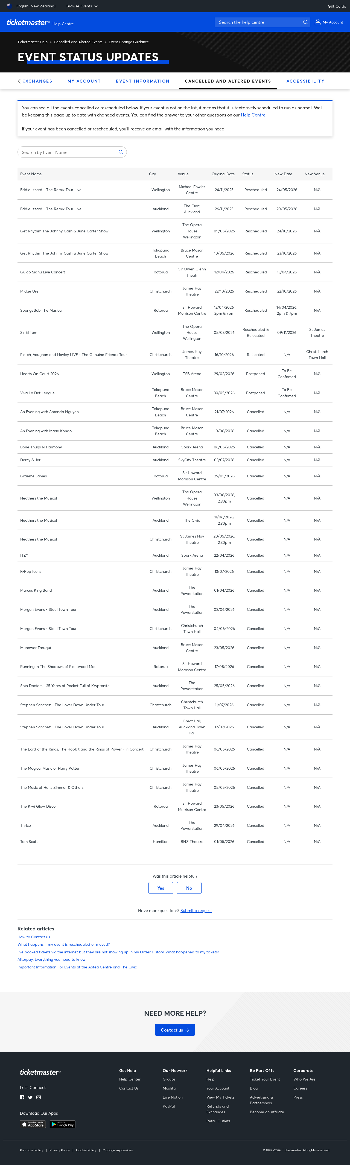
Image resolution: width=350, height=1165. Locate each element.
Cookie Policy (86, 1150)
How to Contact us (34, 936)
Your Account (217, 1088)
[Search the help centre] (262, 22)
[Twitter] (30, 1097)
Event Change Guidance (129, 41)
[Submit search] (304, 22)
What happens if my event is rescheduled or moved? (64, 944)
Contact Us (129, 1088)
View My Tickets (220, 1097)
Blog (254, 1088)
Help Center (130, 1079)
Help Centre (253, 115)
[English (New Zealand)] (31, 6)
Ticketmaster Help (33, 41)
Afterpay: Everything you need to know (52, 959)
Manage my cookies (118, 1150)
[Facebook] (22, 1097)
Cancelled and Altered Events (78, 41)
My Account (84, 81)
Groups (169, 1079)
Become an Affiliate (267, 1111)
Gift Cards (337, 6)
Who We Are (304, 1079)
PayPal (169, 1106)
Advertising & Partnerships (261, 1099)
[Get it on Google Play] (62, 1126)
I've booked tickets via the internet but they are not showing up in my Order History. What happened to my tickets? (118, 951)
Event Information (143, 81)
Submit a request (196, 910)
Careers (300, 1088)
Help (210, 1079)
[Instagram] (38, 1097)
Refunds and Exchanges (217, 1108)
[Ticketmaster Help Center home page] (41, 22)
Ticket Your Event (265, 1079)
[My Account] (328, 22)
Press (298, 1097)
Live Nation (173, 1097)
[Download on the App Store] (33, 1126)
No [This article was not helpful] (189, 888)
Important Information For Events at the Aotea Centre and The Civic (77, 967)
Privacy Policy (59, 1150)
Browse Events (82, 6)
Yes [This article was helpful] (161, 888)
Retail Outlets (218, 1120)
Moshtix (169, 1088)
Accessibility (306, 81)
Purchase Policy (31, 1150)
